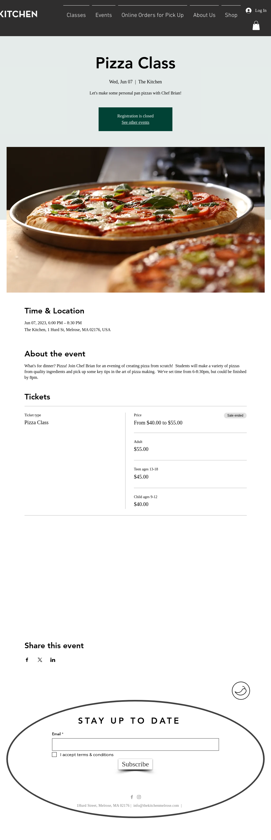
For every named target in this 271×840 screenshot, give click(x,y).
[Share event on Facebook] (27, 660)
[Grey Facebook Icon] (131, 797)
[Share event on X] (39, 660)
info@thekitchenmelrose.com (156, 806)
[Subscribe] (135, 764)
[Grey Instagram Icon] (139, 797)
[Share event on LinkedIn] (52, 660)
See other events (135, 122)
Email (56, 734)
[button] (76, 13)
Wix (181, 829)
